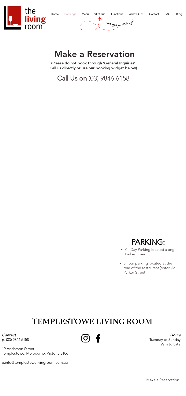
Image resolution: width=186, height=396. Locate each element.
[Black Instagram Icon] (85, 338)
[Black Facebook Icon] (98, 338)
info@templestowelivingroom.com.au (36, 362)
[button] (136, 14)
